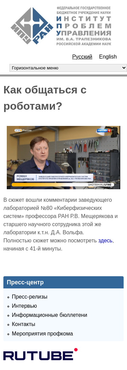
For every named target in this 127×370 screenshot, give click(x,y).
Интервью (24, 306)
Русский (82, 57)
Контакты (23, 324)
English (108, 57)
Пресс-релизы (29, 297)
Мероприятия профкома (42, 333)
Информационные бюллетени (49, 315)
